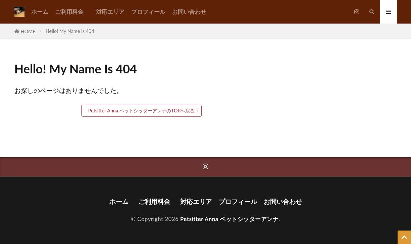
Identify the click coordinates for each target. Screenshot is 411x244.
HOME (28, 31)
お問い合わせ (189, 11)
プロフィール (148, 11)
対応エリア (110, 11)
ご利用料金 (72, 11)
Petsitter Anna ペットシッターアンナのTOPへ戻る (141, 110)
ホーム (39, 11)
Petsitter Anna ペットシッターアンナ (229, 218)
